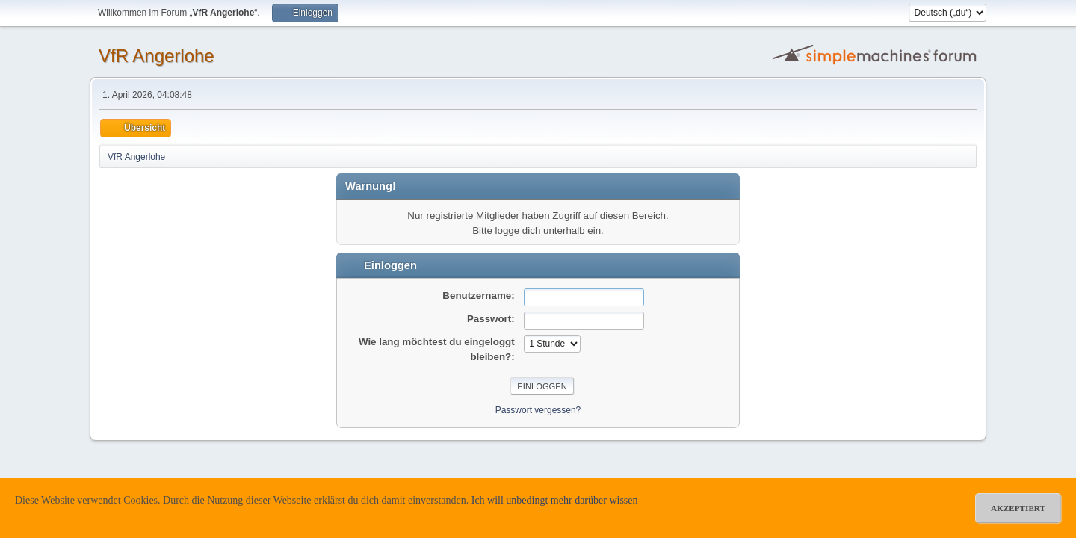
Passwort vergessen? (538, 410)
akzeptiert (1018, 508)
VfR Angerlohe (156, 56)
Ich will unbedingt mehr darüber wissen (554, 500)
